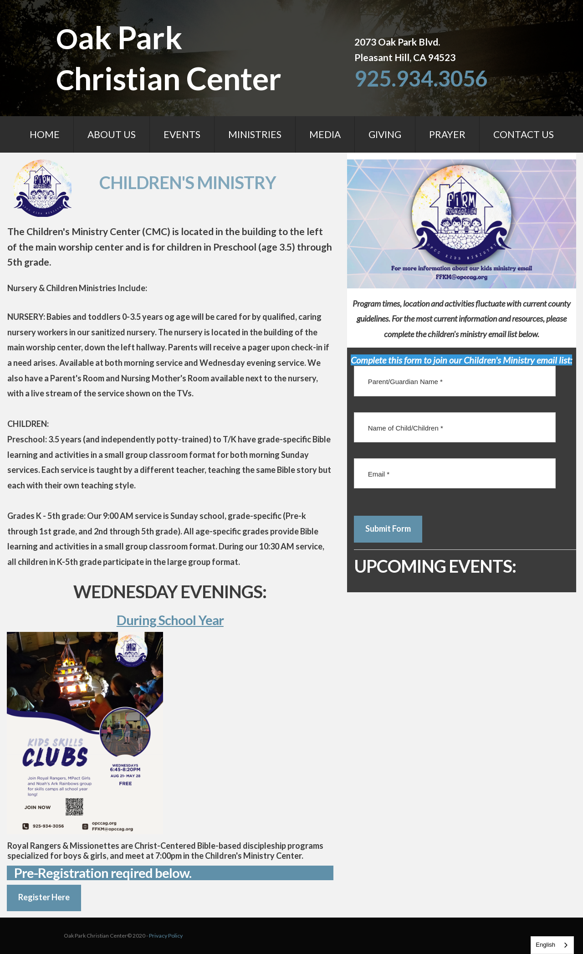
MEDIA (325, 134)
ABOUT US (111, 134)
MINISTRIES (254, 134)
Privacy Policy (134, 936)
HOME (45, 134)
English (545, 944)
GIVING (384, 134)
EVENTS (182, 134)
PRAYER (447, 134)
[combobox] (552, 945)
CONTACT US (523, 134)
